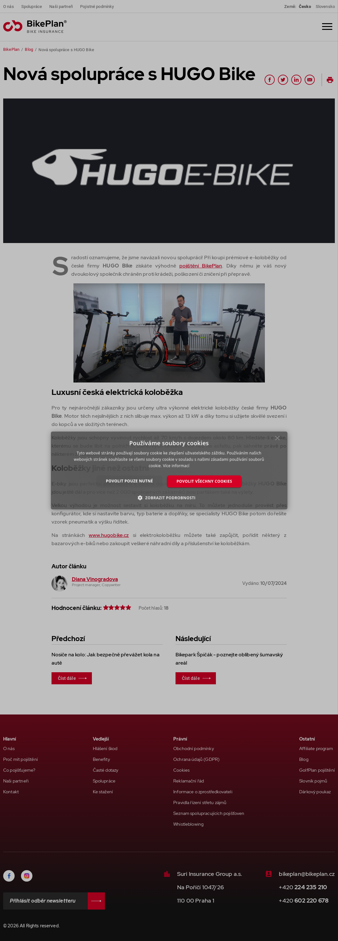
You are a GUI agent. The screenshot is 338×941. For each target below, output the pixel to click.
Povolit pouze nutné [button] (129, 481)
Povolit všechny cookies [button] (204, 481)
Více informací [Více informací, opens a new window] (176, 465)
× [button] (277, 439)
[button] (169, 498)
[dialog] (169, 470)
